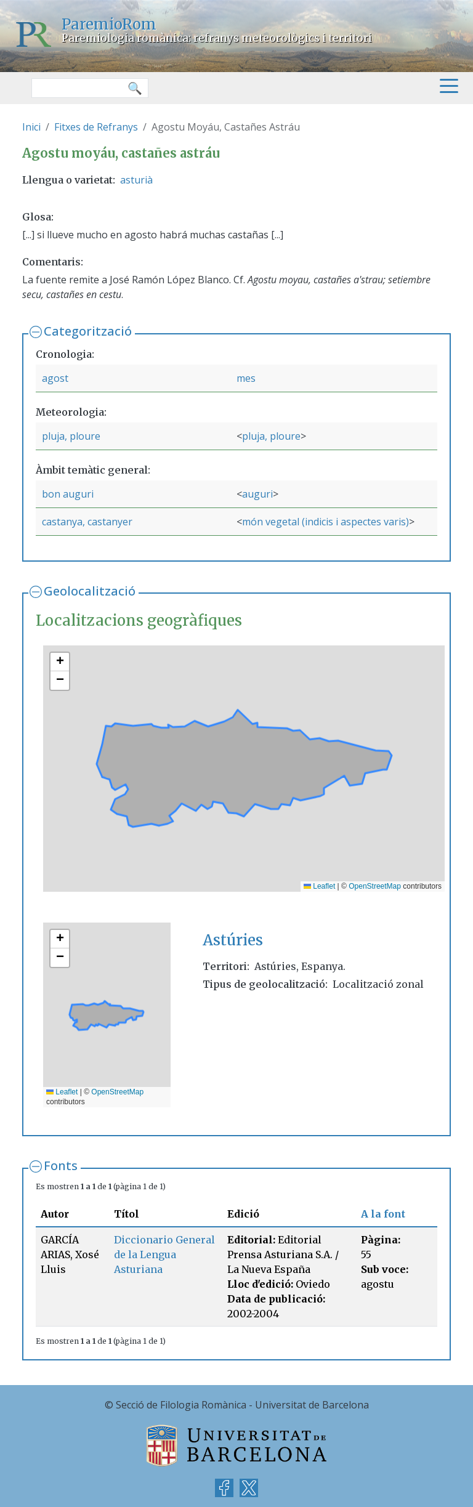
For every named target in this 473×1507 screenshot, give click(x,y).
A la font (383, 1214)
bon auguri (68, 494)
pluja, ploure (71, 436)
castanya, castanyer (87, 521)
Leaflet (319, 886)
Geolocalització (89, 591)
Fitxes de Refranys (96, 127)
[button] (60, 662)
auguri (257, 494)
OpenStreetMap (375, 886)
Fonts (61, 1165)
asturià (136, 180)
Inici (31, 127)
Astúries (233, 940)
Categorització (88, 331)
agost (55, 378)
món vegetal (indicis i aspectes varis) (325, 521)
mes (246, 378)
